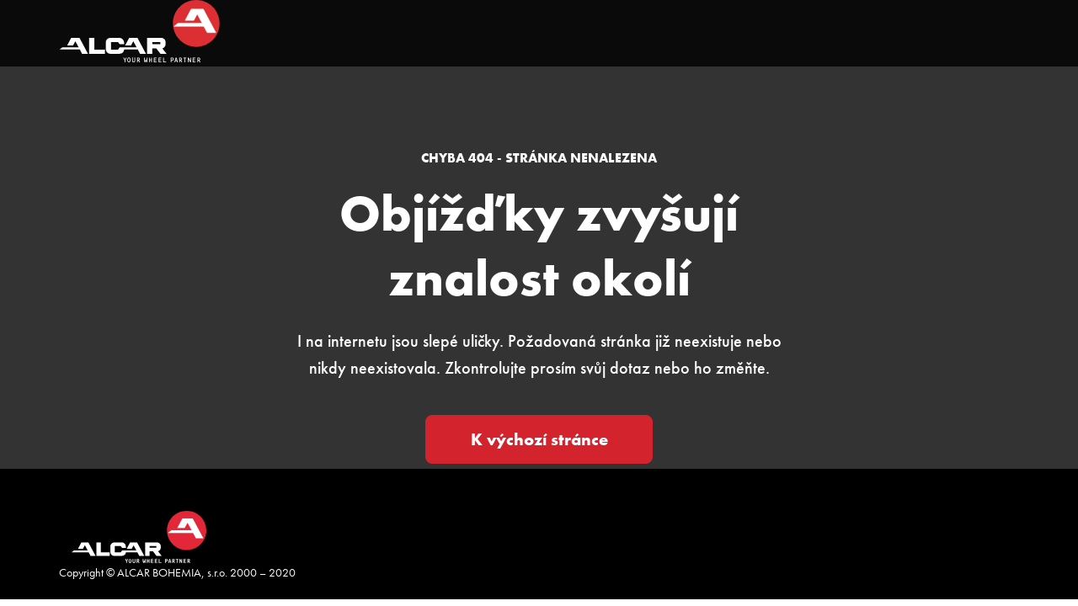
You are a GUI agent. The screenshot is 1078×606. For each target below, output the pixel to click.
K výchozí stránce (539, 439)
